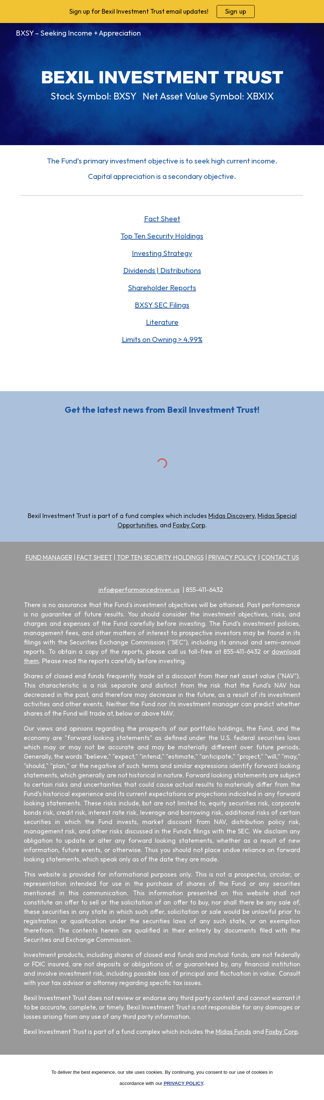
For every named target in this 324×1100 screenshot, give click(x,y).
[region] (162, 11)
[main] (162, 84)
